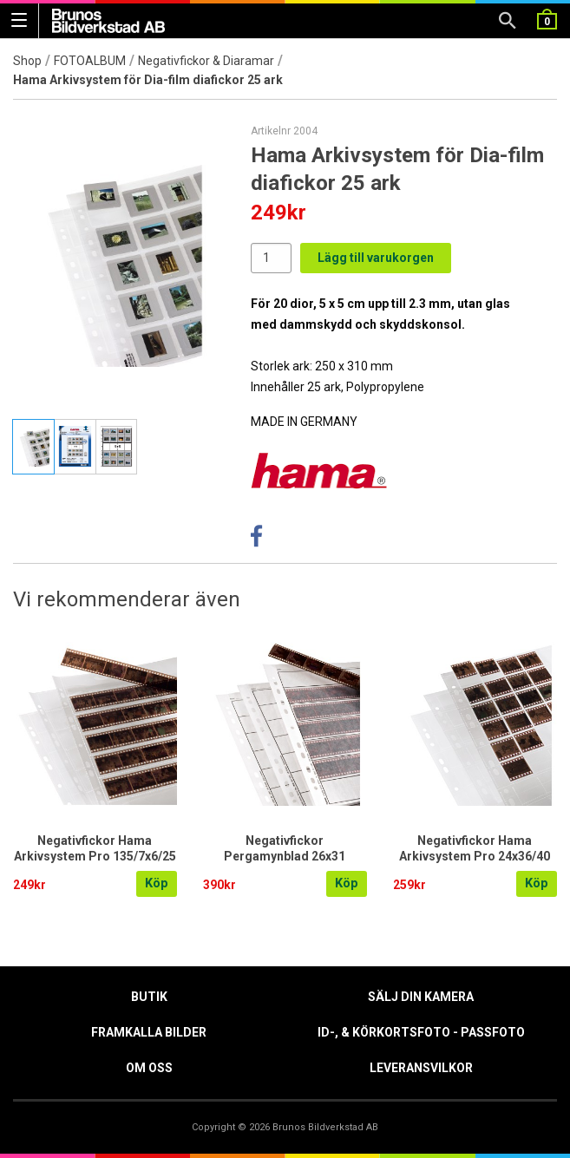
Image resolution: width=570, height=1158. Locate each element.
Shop (27, 61)
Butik (149, 997)
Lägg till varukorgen (376, 258)
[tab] (33, 447)
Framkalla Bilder (148, 1032)
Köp (156, 883)
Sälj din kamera (421, 997)
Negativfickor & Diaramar (206, 61)
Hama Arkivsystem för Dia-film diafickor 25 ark (148, 80)
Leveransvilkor (421, 1068)
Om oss (149, 1068)
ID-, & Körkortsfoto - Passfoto (421, 1032)
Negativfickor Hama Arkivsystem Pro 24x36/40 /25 (474, 856)
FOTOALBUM (90, 61)
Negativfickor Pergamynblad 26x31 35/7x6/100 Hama (284, 856)
